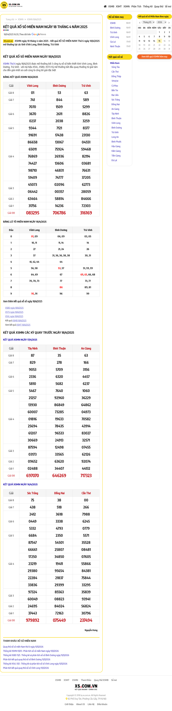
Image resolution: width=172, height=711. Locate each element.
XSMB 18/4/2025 (19, 320)
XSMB (111, 6)
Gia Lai (113, 41)
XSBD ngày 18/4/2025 (14, 307)
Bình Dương (59, 85)
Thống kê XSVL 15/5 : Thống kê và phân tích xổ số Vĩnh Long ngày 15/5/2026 (35, 663)
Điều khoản (102, 704)
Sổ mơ (168, 6)
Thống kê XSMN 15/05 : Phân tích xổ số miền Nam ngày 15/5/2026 (31, 651)
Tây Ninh (33, 348)
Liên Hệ (91, 704)
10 (169, 36)
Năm (154, 28)
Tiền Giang (116, 155)
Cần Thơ (86, 493)
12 (144, 41)
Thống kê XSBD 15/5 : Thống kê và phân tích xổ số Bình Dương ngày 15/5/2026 (36, 655)
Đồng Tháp (116, 76)
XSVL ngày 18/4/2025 (14, 316)
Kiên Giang (116, 151)
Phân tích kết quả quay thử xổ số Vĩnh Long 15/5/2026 (26, 667)
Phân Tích (136, 6)
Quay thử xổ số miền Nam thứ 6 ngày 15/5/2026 (23, 646)
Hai (139, 28)
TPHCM (115, 81)
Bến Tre (115, 90)
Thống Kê (148, 6)
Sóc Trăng (32, 493)
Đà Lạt (114, 160)
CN (169, 28)
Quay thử (158, 6)
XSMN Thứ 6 (9, 63)
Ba (144, 28)
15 (159, 41)
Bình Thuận (59, 348)
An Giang (86, 348)
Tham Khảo (86, 680)
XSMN (127, 6)
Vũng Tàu (116, 67)
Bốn (149, 28)
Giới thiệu (69, 704)
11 (139, 41)
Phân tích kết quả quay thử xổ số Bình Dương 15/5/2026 (26, 659)
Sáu (159, 28)
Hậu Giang (116, 146)
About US (80, 704)
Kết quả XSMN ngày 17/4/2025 (20, 339)
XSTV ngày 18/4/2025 (14, 312)
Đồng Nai (59, 493)
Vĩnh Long (32, 85)
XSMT (119, 6)
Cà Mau (115, 85)
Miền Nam (114, 63)
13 (149, 41)
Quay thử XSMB (101, 680)
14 (154, 41)
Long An (115, 137)
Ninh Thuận (115, 46)
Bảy (164, 28)
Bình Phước (116, 141)
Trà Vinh (86, 85)
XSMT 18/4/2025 (23, 324)
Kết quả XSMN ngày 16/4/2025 (20, 484)
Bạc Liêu (115, 95)
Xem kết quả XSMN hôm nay (154, 56)
